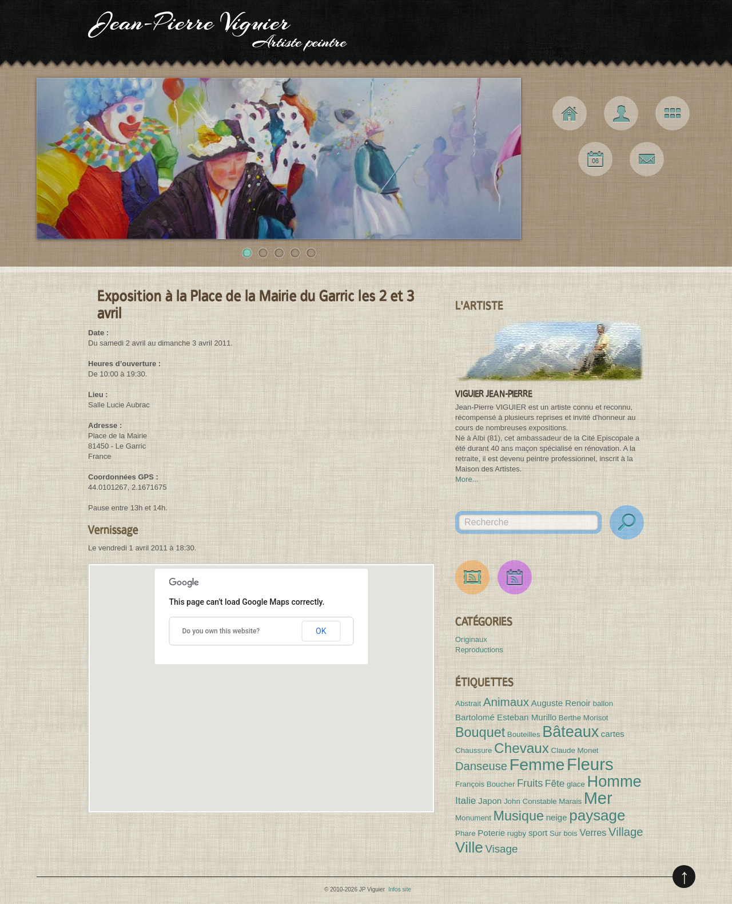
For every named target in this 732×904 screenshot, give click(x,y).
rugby (516, 833)
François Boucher (485, 784)
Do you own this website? (221, 631)
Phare (465, 833)
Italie (465, 800)
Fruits (530, 783)
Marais (570, 801)
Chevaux (521, 748)
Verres (592, 832)
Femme (537, 764)
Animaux (506, 701)
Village (625, 832)
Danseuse (481, 766)
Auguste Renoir (561, 703)
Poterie (491, 833)
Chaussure (473, 750)
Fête (555, 783)
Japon (490, 801)
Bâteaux (570, 731)
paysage (597, 815)
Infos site (399, 889)
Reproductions (479, 649)
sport (538, 833)
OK (321, 631)
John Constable (530, 801)
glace (576, 784)
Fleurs (590, 764)
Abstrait (468, 703)
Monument (473, 818)
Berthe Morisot (583, 717)
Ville (469, 847)
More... (466, 479)
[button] (261, 677)
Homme (614, 781)
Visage (501, 849)
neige (556, 817)
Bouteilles (523, 734)
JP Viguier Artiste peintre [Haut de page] (366, 34)
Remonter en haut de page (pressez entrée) (684, 876)
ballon (602, 703)
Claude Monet (575, 750)
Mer (598, 798)
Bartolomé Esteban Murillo (505, 717)
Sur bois (564, 833)
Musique (519, 815)
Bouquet (480, 732)
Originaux (471, 639)
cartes (612, 734)
